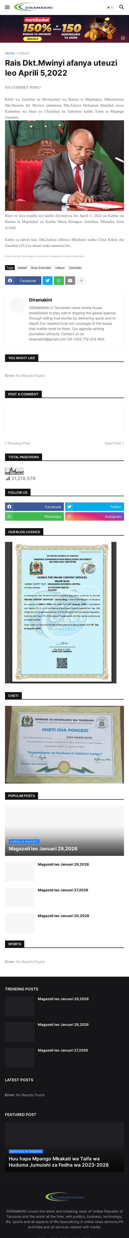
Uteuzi (60, 268)
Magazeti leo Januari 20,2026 (63, 916)
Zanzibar (75, 268)
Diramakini (40, 300)
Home (10, 53)
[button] (7, 7)
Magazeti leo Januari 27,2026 (63, 890)
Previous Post (19, 443)
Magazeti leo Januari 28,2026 (63, 864)
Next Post (113, 443)
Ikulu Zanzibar (41, 268)
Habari (24, 53)
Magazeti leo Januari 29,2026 (63, 999)
